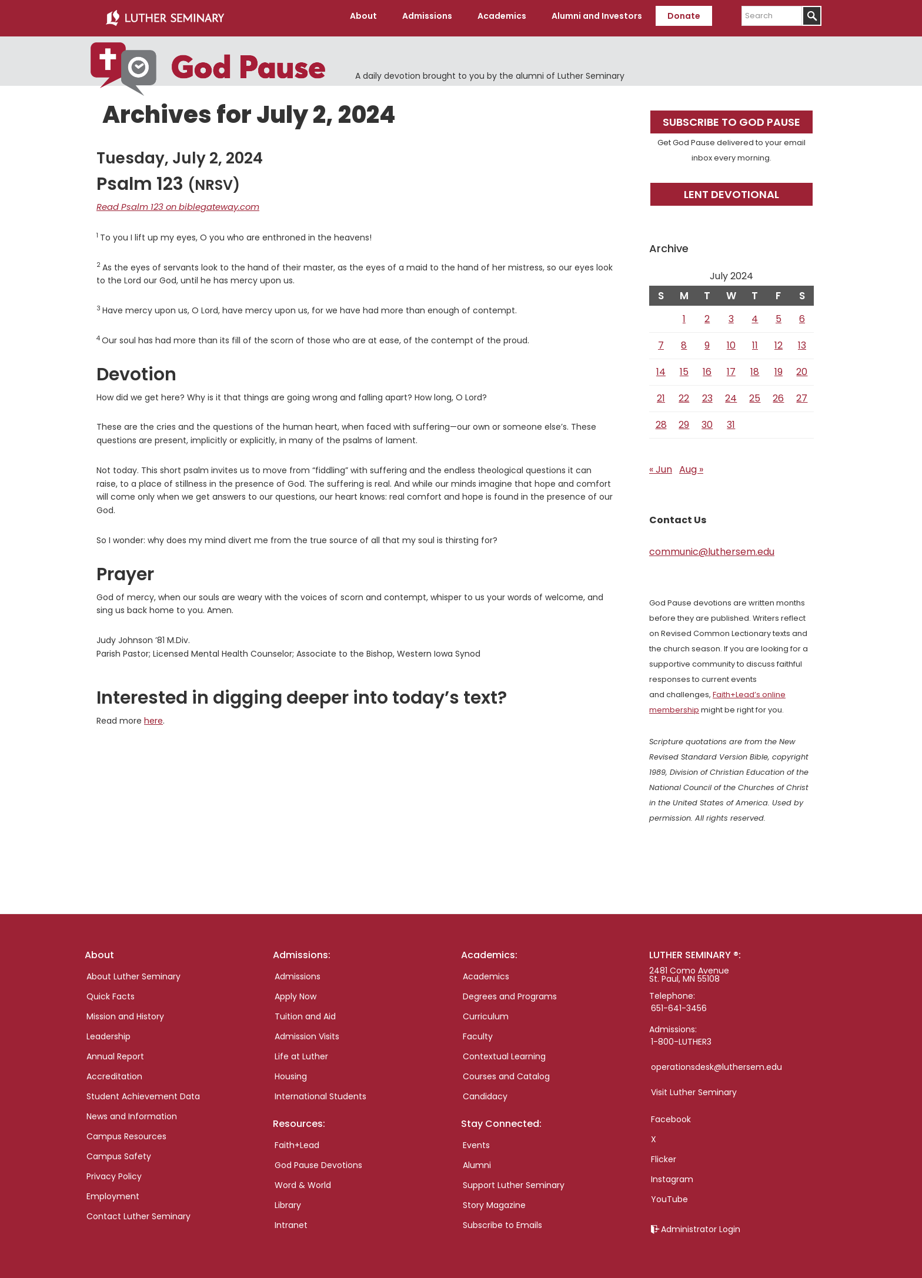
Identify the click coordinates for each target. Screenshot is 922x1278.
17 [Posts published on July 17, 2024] (731, 367)
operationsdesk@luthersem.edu (716, 1063)
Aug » (691, 465)
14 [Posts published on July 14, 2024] (661, 367)
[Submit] (811, 16)
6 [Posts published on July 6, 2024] (802, 315)
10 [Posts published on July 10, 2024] (731, 341)
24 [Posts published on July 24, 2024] (731, 394)
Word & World (303, 1181)
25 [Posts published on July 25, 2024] (754, 394)
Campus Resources (126, 1132)
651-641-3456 (679, 1004)
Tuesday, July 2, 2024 (179, 154)
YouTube (669, 1195)
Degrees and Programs (510, 992)
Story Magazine (494, 1201)
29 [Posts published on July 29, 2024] (684, 420)
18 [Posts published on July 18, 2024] (754, 367)
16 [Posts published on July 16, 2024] (707, 367)
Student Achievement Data (143, 1092)
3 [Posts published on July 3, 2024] (731, 315)
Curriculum (486, 1012)
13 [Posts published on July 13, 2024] (802, 341)
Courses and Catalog (506, 1072)
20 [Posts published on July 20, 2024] (801, 367)
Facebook (671, 1115)
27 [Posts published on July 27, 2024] (801, 394)
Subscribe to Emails (502, 1221)
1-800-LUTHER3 (681, 1037)
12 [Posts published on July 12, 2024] (778, 341)
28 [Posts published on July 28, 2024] (661, 420)
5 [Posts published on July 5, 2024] (778, 315)
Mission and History (125, 1012)
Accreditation (114, 1072)
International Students (320, 1092)
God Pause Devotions (318, 1161)
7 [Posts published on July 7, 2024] (661, 341)
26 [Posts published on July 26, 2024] (778, 394)
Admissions (297, 972)
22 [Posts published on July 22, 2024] (684, 394)
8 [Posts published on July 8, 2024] (684, 341)
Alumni (477, 1161)
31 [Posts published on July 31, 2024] (731, 420)
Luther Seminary (164, 16)
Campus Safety (118, 1152)
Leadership (108, 1032)
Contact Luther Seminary (138, 1212)
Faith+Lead (297, 1141)
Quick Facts (110, 992)
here (153, 716)
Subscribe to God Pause (731, 118)
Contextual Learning (504, 1052)
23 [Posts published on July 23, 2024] (707, 394)
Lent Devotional (731, 190)
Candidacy (485, 1092)
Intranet (291, 1221)
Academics (486, 972)
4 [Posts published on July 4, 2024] (754, 315)
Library (288, 1201)
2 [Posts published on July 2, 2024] (707, 315)
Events (476, 1141)
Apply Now (295, 992)
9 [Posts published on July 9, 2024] (707, 341)
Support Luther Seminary (513, 1181)
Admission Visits (307, 1032)
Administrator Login (700, 1225)
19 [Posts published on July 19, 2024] (778, 367)
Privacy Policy (114, 1172)
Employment (112, 1192)
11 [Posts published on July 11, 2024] (755, 341)
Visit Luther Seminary (694, 1088)
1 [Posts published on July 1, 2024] (684, 315)
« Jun (660, 465)
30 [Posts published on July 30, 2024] (707, 420)
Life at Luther (301, 1052)
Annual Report (115, 1052)
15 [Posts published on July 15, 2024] (684, 367)
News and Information (131, 1112)
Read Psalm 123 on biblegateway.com (172, 203)
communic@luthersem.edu (711, 547)
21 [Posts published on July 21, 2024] (661, 394)
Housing (291, 1072)
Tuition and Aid (305, 1012)
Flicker (663, 1155)
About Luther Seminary (133, 972)
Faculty (478, 1032)
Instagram (672, 1175)
